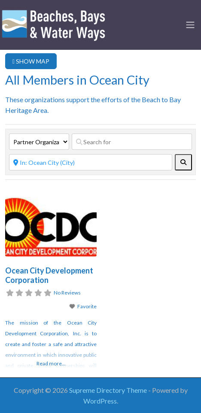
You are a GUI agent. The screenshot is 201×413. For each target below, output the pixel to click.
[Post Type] (39, 142)
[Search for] (132, 142)
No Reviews (67, 292)
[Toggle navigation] (190, 25)
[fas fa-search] (183, 162)
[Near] (90, 162)
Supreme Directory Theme (108, 390)
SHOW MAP (30, 61)
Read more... (51, 363)
